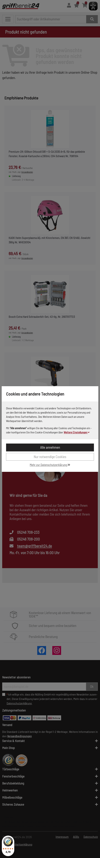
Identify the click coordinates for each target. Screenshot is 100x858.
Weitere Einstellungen (77, 432)
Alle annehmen (50, 447)
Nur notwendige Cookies (50, 457)
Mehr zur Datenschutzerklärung (50, 464)
